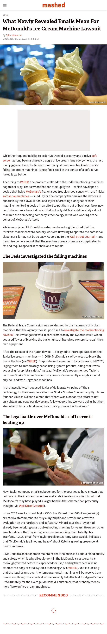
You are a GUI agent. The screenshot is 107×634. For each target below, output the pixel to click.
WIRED (24, 182)
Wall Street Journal (81, 237)
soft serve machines (16, 196)
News (6, 15)
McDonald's (33, 191)
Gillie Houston (14, 35)
